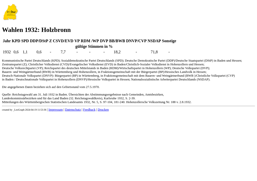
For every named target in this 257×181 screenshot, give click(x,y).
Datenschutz (73, 109)
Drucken (103, 109)
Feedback (89, 109)
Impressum (55, 109)
